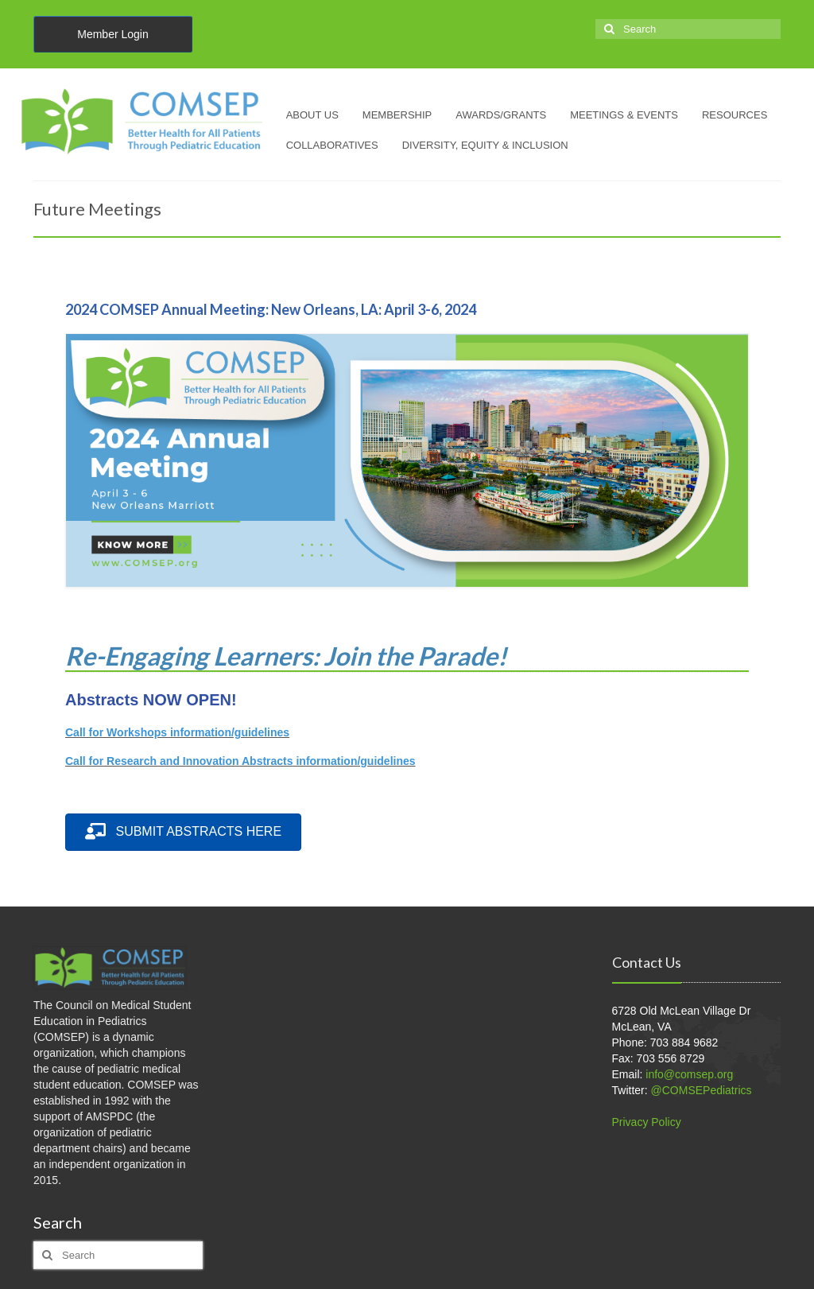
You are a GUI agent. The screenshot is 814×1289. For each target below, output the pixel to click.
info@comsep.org (689, 1074)
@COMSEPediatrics (701, 1090)
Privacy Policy (646, 1122)
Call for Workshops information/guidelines (177, 732)
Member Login (113, 34)
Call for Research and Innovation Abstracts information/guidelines (240, 761)
